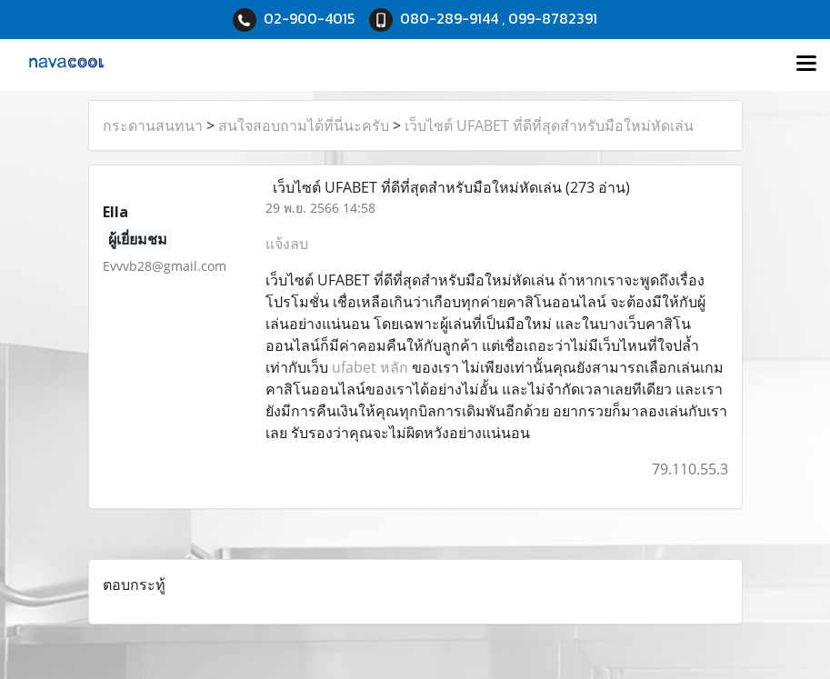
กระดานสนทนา (153, 125)
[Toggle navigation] (806, 65)
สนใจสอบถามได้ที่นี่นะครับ (303, 125)
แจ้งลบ (286, 244)
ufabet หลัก (370, 367)
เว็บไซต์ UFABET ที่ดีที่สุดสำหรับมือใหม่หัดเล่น (549, 125)
